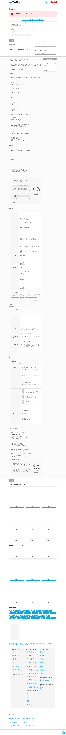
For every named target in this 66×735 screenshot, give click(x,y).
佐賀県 (33, 683)
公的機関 (41, 673)
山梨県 (33, 663)
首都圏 (27, 658)
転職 (10, 722)
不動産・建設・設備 (43, 669)
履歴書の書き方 (12, 718)
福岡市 (34, 687)
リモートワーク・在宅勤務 (36, 618)
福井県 (36, 666)
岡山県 (36, 676)
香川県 (33, 680)
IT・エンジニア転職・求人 (13, 725)
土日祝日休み (53, 618)
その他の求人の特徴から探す (30, 705)
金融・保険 (41, 666)
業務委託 (14, 679)
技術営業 (11, 615)
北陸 (27, 666)
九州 (27, 683)
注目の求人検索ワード (21, 618)
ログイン (48, 2)
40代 (11, 610)
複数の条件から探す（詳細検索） (44, 680)
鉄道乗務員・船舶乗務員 (41, 615)
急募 (27, 693)
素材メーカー (42, 654)
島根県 (33, 676)
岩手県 (33, 652)
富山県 (31, 666)
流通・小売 (41, 662)
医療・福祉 (14, 658)
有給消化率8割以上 (29, 694)
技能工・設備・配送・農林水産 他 (28, 643)
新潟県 (31, 663)
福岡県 (31, 683)
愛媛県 (36, 680)
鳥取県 (31, 676)
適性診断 (33, 718)
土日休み (41, 687)
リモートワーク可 (29, 697)
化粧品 (48, 615)
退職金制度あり (29, 701)
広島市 (33, 679)
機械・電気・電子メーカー (44, 652)
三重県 (31, 669)
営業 (13, 651)
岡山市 (31, 679)
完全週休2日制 (29, 700)
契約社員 (14, 677)
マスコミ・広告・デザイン (44, 665)
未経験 (48, 618)
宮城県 (36, 652)
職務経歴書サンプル (18, 718)
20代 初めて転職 (46, 613)
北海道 (27, 651)
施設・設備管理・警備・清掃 (37, 643)
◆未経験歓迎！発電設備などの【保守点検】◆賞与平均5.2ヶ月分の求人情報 (25, 644)
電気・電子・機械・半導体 (16, 666)
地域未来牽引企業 (20, 613)
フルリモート (53, 613)
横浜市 (31, 662)
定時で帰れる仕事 (13, 618)
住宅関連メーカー (42, 655)
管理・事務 (14, 654)
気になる (17, 495)
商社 (41, 658)
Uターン (36, 718)
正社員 (28, 618)
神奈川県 (31, 659)
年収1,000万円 (27, 610)
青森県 (31, 652)
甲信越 (27, 663)
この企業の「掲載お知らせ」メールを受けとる (33, 19)
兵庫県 (31, 673)
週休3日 (33, 610)
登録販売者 (17, 615)
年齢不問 (21, 610)
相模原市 (36, 662)
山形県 (33, 654)
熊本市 (37, 687)
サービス (41, 659)
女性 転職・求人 (28, 725)
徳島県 (31, 680)
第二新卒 (43, 618)
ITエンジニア (14, 665)
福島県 (36, 654)
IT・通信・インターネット (44, 651)
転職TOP (10, 643)
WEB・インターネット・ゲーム (17, 663)
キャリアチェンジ (28, 613)
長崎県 (36, 683)
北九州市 (31, 687)
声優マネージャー (32, 615)
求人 (13, 722)
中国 (27, 676)
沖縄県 (34, 686)
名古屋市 (36, 670)
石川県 (33, 666)
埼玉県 (31, 658)
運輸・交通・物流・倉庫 (43, 670)
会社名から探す (42, 679)
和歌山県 (36, 673)
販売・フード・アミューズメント (17, 655)
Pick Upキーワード (17, 722)
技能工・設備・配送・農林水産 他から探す (18, 643)
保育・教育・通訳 (15, 659)
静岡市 (31, 670)
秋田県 (31, 654)
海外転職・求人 (34, 725)
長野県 (36, 663)
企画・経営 (14, 652)
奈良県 (33, 673)
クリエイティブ (15, 662)
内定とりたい (39, 610)
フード (41, 663)
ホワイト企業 (16, 610)
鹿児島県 (31, 686)
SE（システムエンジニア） (47, 610)
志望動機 (29, 718)
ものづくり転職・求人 (21, 725)
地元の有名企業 (12, 613)
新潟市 (31, 665)
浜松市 (33, 670)
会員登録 (54, 2)
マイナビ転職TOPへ (13, 714)
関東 (40, 613)
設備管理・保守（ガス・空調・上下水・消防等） (47, 643)
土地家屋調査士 (35, 613)
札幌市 (31, 651)
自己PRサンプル (24, 718)
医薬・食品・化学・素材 (16, 669)
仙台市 (31, 655)
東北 (27, 652)
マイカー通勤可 (29, 704)
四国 (27, 680)
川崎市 (33, 662)
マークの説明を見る (38, 300)
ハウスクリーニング (24, 615)
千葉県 (33, 658)
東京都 (36, 658)
